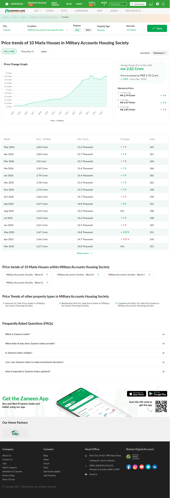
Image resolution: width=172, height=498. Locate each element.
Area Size (130, 26)
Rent (88, 30)
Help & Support (9, 467)
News (46, 459)
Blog (69, 4)
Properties (17, 4)
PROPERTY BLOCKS (37, 3)
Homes (50, 10)
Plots (64, 10)
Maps (79, 4)
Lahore (23, 17)
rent (100, 11)
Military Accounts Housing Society (44, 17)
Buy (77, 30)
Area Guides (55, 3)
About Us (6, 455)
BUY (38, 10)
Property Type (103, 26)
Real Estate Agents (52, 471)
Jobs (4, 463)
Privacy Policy (8, 475)
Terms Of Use (8, 479)
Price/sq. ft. (27, 51)
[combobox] (13, 29)
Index (15, 17)
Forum (47, 463)
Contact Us (7, 459)
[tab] (84, 334)
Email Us (93, 474)
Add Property (138, 4)
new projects (133, 11)
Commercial (81, 10)
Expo (46, 467)
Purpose (77, 26)
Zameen (5, 17)
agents (114, 11)
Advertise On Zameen (12, 471)
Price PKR (9, 51)
